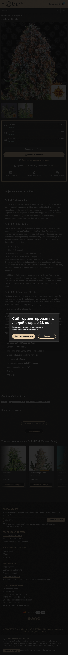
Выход (47, 336)
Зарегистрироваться (24, 336)
